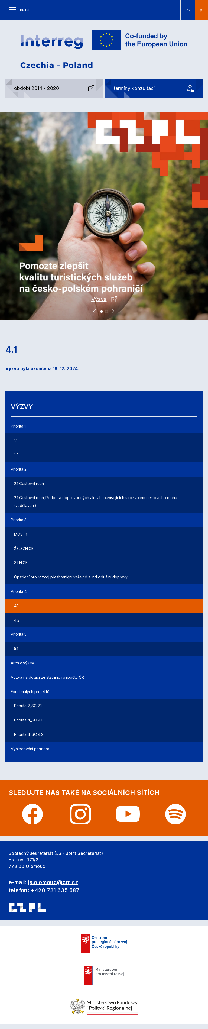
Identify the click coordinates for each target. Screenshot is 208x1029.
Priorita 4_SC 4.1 (28, 720)
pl (202, 9)
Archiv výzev (22, 663)
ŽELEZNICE (24, 548)
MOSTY (21, 534)
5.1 (16, 648)
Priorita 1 (18, 426)
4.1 (16, 605)
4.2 (17, 620)
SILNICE (21, 562)
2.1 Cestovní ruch (29, 483)
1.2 (16, 454)
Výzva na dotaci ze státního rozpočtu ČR (47, 677)
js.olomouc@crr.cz (53, 882)
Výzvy (22, 406)
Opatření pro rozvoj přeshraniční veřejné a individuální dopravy (71, 577)
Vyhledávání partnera (30, 748)
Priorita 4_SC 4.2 (28, 734)
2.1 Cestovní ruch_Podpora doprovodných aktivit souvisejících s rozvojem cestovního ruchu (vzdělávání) (95, 501)
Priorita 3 (19, 519)
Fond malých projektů (30, 691)
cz (188, 9)
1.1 (15, 440)
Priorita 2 (19, 469)
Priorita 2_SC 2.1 (28, 705)
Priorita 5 (19, 634)
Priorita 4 (19, 591)
